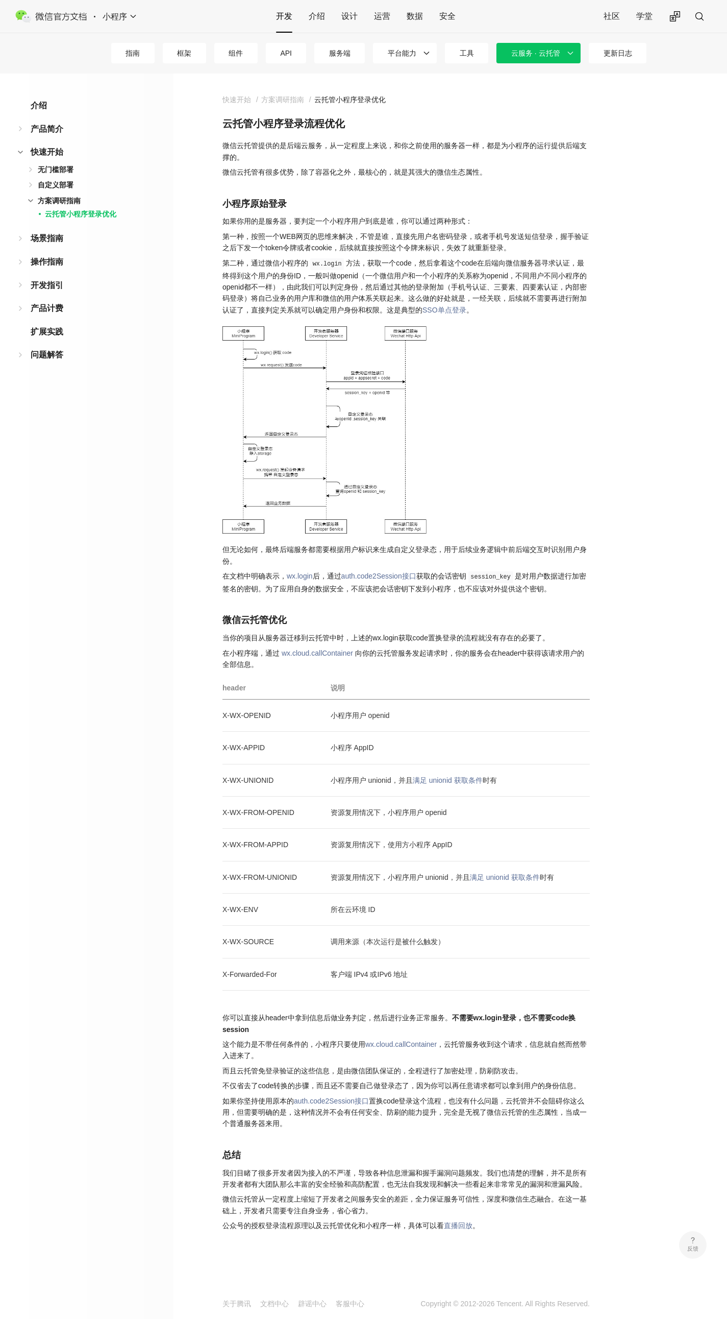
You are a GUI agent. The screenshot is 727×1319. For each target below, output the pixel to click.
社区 (612, 16)
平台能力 (402, 53)
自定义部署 (55, 185)
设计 (349, 16)
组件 (236, 53)
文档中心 (274, 1304)
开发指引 (47, 285)
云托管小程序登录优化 (80, 214)
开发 (284, 16)
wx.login (300, 576)
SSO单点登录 (444, 310)
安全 (447, 16)
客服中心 (350, 1304)
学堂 (644, 16)
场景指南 (47, 238)
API (286, 53)
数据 (415, 16)
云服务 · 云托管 (535, 53)
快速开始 (47, 152)
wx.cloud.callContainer (317, 653)
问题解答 (47, 354)
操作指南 (47, 261)
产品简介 (47, 129)
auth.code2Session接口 (378, 576)
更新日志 (618, 53)
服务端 (339, 53)
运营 (382, 16)
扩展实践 (47, 331)
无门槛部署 (55, 169)
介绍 (317, 16)
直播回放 (458, 1225)
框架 (184, 53)
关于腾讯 (236, 1304)
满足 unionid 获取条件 (448, 780)
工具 (467, 53)
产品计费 (47, 308)
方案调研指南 (59, 201)
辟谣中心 (312, 1304)
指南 (133, 53)
